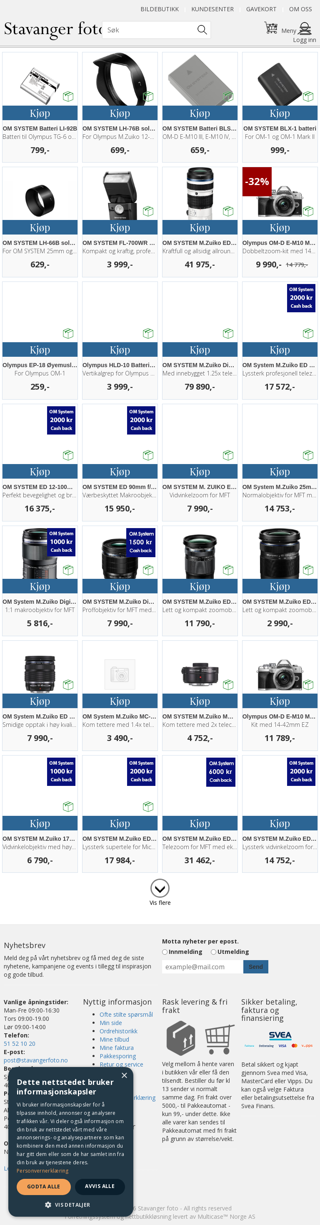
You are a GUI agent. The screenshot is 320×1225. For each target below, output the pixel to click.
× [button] (124, 1076)
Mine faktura (117, 1048)
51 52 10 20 (19, 1043)
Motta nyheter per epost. (200, 941)
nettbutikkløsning (148, 1216)
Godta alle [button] (43, 1186)
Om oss (300, 9)
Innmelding (185, 952)
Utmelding (233, 952)
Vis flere (160, 902)
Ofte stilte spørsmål (126, 1014)
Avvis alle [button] (100, 1186)
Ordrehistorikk (119, 1031)
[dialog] (70, 1142)
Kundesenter (212, 9)
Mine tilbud (114, 1039)
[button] (71, 1204)
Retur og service (121, 1064)
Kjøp (40, 112)
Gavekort (261, 9)
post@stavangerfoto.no (36, 1060)
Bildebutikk (159, 9)
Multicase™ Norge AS (226, 1216)
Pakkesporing (118, 1056)
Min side (111, 1023)
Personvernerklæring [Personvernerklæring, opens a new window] (43, 1170)
